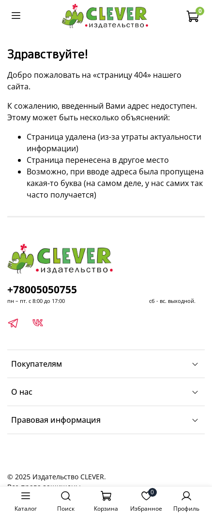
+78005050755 (42, 289)
